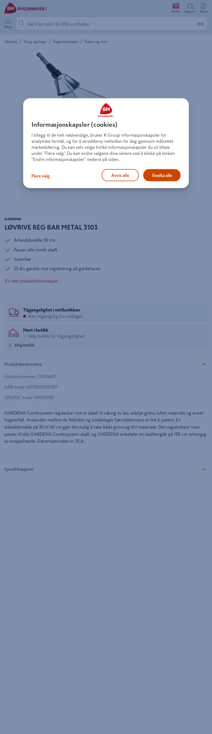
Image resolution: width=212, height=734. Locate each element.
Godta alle (162, 175)
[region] (106, 143)
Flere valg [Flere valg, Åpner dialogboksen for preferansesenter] (40, 176)
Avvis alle (120, 175)
